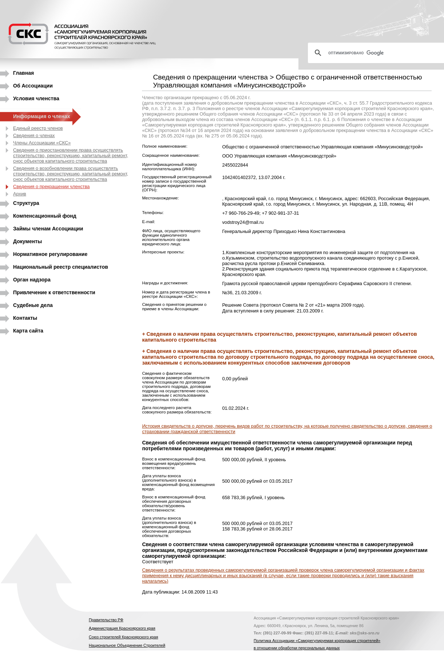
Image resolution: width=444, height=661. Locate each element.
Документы (27, 241)
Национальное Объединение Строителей (127, 645)
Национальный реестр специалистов (60, 267)
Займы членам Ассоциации (48, 229)
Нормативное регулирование (50, 254)
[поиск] (378, 52)
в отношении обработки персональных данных (297, 648)
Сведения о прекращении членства (51, 186)
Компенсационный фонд (44, 216)
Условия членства (36, 98)
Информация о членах (41, 116)
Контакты (25, 318)
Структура (26, 203)
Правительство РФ (106, 620)
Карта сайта (28, 331)
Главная (23, 73)
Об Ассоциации (33, 86)
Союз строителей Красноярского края (123, 637)
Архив (19, 194)
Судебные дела (33, 305)
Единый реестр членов (38, 128)
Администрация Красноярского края (122, 628)
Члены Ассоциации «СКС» (42, 142)
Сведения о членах (34, 135)
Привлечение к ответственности (54, 292)
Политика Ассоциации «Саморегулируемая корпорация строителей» (317, 640)
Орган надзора (32, 280)
